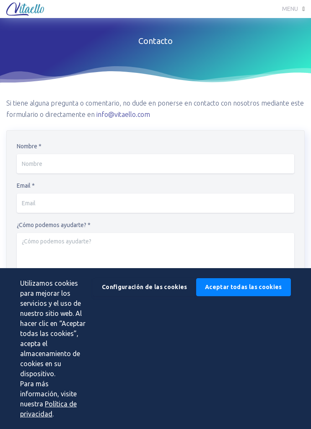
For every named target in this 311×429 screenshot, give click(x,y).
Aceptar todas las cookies (243, 287)
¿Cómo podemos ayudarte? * (54, 225)
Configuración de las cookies (144, 287)
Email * (26, 185)
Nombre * (29, 146)
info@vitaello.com (123, 114)
